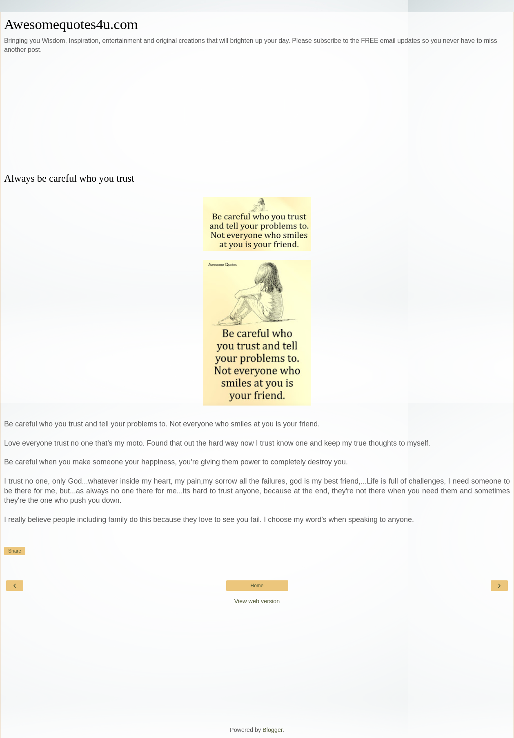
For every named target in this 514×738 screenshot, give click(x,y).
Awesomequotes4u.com (71, 24)
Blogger (273, 730)
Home (256, 586)
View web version (257, 601)
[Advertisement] (257, 113)
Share (14, 551)
